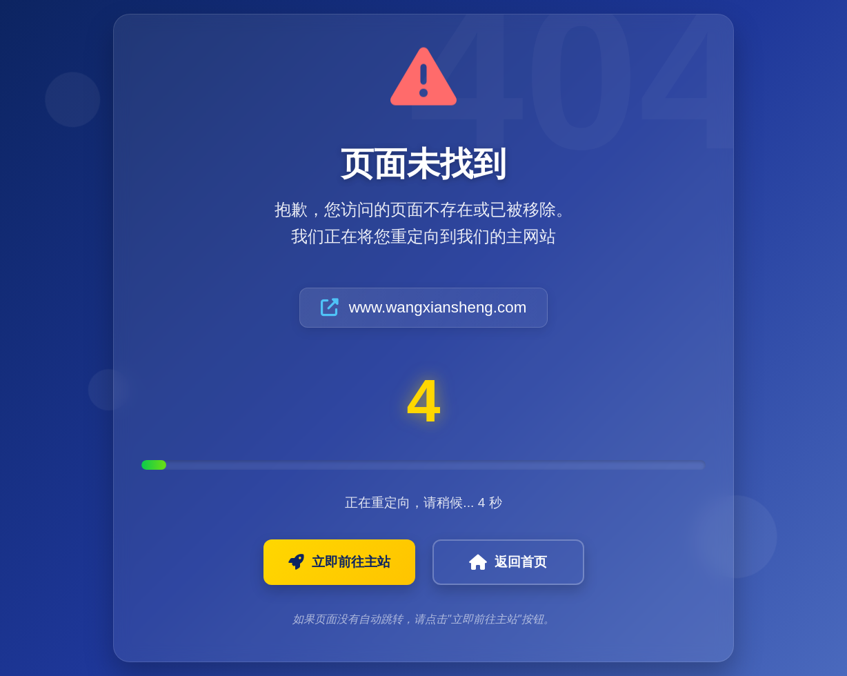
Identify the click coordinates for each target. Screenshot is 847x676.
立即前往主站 (339, 562)
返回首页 (508, 562)
